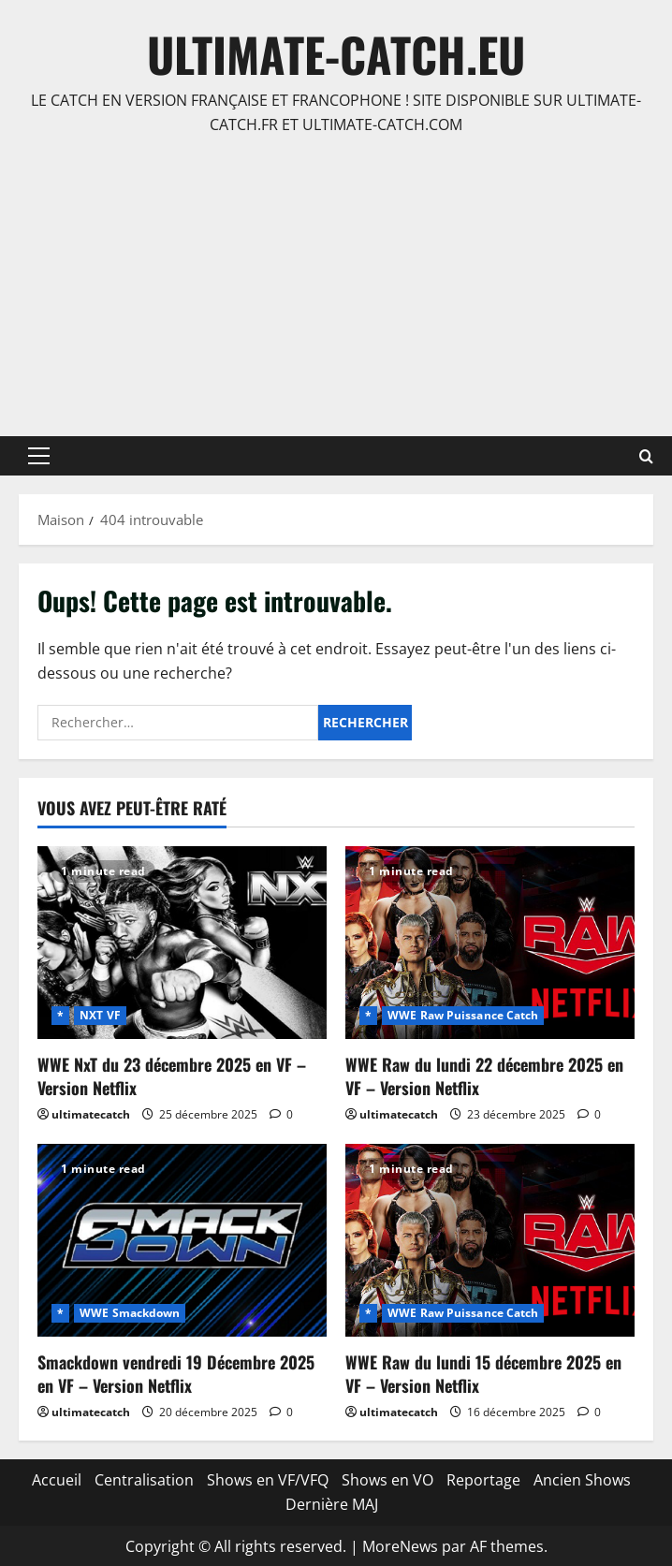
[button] (39, 456)
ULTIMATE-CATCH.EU (336, 53)
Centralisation (144, 1480)
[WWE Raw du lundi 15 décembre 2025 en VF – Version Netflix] (490, 1240)
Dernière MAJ (331, 1504)
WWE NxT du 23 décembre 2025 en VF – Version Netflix (171, 1076)
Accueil (56, 1480)
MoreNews (400, 1546)
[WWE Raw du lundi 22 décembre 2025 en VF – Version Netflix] (490, 942)
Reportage (483, 1480)
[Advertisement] (336, 286)
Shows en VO (387, 1480)
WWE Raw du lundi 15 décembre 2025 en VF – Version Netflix (483, 1374)
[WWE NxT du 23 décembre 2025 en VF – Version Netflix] (182, 942)
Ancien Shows (582, 1480)
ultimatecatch (90, 1114)
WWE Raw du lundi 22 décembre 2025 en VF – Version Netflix (484, 1076)
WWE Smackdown (130, 1313)
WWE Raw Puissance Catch (462, 1015)
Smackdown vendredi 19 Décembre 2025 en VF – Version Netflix (175, 1374)
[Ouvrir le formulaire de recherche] (646, 456)
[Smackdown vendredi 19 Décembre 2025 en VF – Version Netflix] (182, 1240)
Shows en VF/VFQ (268, 1480)
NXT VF (100, 1015)
